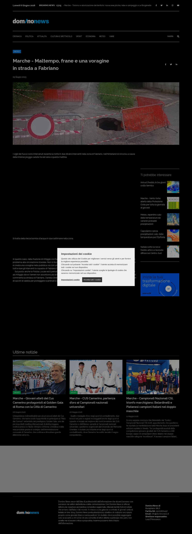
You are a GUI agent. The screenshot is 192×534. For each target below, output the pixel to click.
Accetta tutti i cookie (92, 280)
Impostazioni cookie (70, 280)
